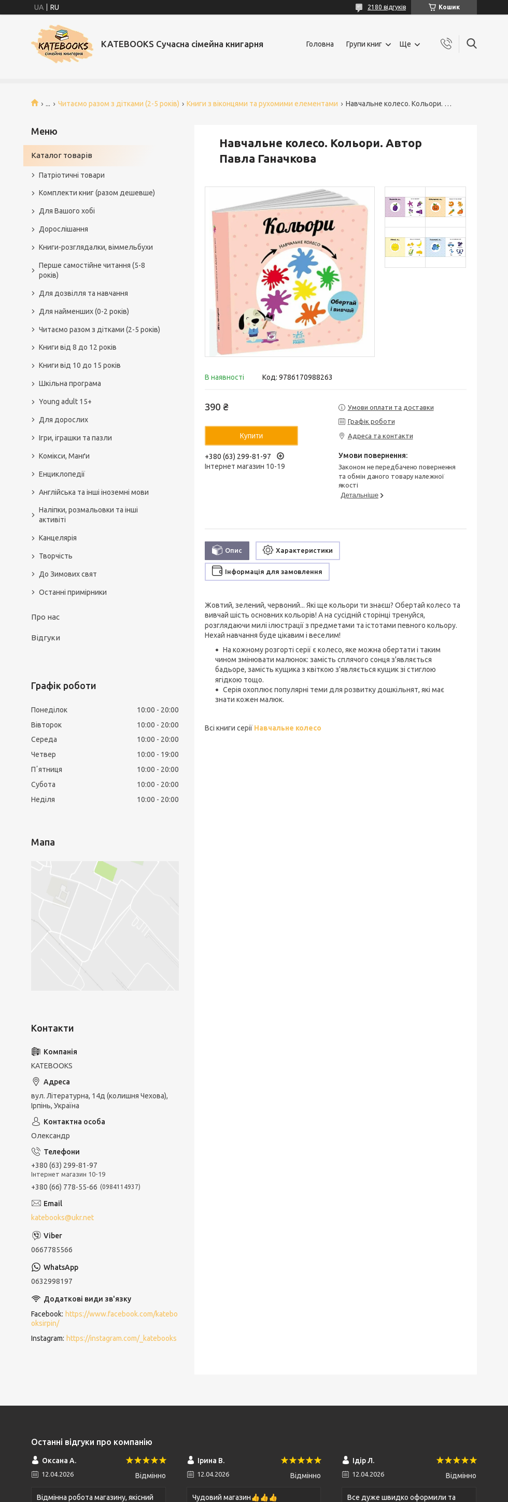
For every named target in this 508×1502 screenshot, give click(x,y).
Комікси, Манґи (64, 456)
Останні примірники (73, 592)
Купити (251, 436)
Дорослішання (63, 229)
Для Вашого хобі (67, 211)
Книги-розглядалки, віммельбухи (96, 247)
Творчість (56, 556)
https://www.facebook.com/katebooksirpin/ (104, 1319)
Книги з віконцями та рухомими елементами (262, 103)
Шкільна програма (70, 383)
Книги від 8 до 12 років (78, 347)
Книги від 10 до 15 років (80, 365)
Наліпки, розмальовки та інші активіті (88, 515)
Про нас (45, 616)
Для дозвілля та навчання (83, 293)
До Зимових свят (68, 574)
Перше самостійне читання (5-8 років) (92, 270)
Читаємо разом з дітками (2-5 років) (118, 103)
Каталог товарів (61, 155)
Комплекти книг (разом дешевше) (97, 193)
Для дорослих (63, 420)
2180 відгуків (387, 7)
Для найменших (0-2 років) (84, 311)
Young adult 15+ (65, 401)
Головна (320, 44)
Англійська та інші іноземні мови (94, 492)
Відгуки (45, 637)
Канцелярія (58, 538)
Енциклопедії (62, 474)
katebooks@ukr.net (62, 1217)
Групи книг (364, 44)
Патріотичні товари (72, 175)
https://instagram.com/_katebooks (121, 1338)
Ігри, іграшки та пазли (75, 438)
